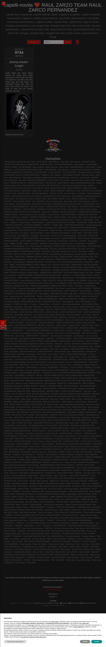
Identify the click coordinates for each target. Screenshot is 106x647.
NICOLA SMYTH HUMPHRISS (46, 417)
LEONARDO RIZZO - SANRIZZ (64, 359)
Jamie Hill (49, 309)
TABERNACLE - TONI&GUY (14, 523)
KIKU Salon (54, 349)
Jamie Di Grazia (38, 309)
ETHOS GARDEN (65, 257)
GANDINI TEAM (45, 272)
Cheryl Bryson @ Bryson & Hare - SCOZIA (65, 220)
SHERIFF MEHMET (72, 499)
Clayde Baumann (10, 230)
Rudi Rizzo (14, 473)
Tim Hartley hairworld (72, 536)
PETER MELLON (90, 433)
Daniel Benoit (45, 236)
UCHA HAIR (95, 544)
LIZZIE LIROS (9, 367)
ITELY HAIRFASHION (83, 301)
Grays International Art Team (30, 280)
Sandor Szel (85, 483)
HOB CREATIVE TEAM (58, 294)
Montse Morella (52, 404)
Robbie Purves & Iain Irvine (14, 457)
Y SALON (27, 560)
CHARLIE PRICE (59, 217)
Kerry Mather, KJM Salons (39, 349)
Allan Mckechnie (64, 178)
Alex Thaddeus (56, 175)
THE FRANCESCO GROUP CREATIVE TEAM (68, 531)
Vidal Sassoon (65, 549)
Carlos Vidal (45, 212)
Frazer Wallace (32, 272)
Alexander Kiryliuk (87, 175)
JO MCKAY (15, 320)
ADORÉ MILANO (25, 167)
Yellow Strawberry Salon (41, 560)
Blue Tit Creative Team (54, 201)
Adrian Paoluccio (52, 167)
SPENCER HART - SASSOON (89, 507)
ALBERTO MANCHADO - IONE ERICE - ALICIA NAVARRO (25, 172)
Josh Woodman (79, 336)
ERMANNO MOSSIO (34, 257)
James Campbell (72, 307)
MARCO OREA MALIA (69, 378)
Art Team (82, 193)
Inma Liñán (93, 299)
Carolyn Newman (53, 214)
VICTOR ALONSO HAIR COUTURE (46, 549)
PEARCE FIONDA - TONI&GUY (70, 433)
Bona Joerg (68, 201)
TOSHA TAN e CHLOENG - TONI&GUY (66, 541)
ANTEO (46, 191)
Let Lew (68, 362)
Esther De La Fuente (50, 257)
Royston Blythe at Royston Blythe (47, 470)
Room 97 (30, 468)
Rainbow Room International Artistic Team (20, 162)
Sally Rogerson (39, 478)
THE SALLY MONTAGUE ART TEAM (35, 533)
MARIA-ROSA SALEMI (33, 381)
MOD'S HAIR (92, 402)
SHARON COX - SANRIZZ (26, 499)
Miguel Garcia (26, 399)
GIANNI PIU (66, 275)
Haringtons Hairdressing (26, 288)
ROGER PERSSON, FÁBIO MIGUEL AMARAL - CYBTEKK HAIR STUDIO (67, 465)
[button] (53, 594)
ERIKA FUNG (20, 257)
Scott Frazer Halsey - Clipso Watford (77, 489)
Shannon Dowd (9, 499)
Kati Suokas (8, 346)
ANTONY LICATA (56, 193)
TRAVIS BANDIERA (11, 544)
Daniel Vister (82, 236)
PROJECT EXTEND (89, 439)
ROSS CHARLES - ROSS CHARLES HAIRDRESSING (55, 468)
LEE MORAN (92, 357)
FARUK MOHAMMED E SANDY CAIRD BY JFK (33, 265)
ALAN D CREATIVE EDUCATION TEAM (27, 170)
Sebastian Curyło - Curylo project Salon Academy (49, 491)
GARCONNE (57, 272)
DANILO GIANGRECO (30, 238)
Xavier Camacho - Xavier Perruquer (80, 557)
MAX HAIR (26, 388)
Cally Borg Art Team (37, 206)
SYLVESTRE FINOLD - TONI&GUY (42, 520)
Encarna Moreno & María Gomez (62, 254)
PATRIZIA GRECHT (39, 431)
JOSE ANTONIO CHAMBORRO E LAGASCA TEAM (45, 330)
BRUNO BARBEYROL (20, 206)
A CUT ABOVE (41, 162)
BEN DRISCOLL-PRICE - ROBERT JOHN (31, 199)
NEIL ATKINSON (23, 412)
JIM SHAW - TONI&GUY (68, 317)
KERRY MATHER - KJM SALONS (16, 349)
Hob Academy (44, 294)
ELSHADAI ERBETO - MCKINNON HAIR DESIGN (22, 251)
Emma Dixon (82, 251)
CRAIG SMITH (76, 233)
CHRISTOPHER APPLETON (32, 228)
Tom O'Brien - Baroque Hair (21, 539)
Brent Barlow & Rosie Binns (42, 204)
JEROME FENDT (10, 317)
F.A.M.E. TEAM (32, 259)
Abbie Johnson (53, 162)
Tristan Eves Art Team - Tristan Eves (61, 544)
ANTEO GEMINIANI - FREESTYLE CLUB (65, 191)
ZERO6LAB (9, 562)
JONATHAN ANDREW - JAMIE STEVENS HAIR (56, 323)
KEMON (98, 346)
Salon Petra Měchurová (67, 478)
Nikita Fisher (75, 417)
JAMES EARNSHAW (87, 307)
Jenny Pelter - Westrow (90, 315)
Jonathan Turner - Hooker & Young (80, 325)
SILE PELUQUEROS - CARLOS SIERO (53, 502)
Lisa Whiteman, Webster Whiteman (85, 365)
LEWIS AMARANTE (80, 362)
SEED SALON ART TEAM (78, 491)
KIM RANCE (64, 349)
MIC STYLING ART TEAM (21, 394)
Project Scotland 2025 (54, 441)
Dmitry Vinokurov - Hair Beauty (41, 246)
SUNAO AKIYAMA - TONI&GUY (15, 518)
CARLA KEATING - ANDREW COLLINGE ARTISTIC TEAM (44, 209)
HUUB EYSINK (29, 296)
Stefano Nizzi (76, 510)
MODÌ (6, 404)
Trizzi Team (85, 544)
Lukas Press (8, 375)
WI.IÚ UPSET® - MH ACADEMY (78, 552)
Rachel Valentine (48, 444)
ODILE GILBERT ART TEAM (21, 423)
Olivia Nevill (85, 423)
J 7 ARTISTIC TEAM (20, 304)
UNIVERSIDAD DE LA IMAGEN (34, 547)
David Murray (63, 241)
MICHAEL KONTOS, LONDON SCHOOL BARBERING (71, 394)
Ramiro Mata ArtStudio (17, 449)
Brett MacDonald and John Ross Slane (67, 204)
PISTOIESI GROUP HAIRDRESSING (39, 439)
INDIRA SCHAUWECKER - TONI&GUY (73, 299)
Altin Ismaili (23, 180)
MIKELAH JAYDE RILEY (52, 402)
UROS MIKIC (52, 547)
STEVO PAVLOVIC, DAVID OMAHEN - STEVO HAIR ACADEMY (77, 512)
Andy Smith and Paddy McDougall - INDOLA (78, 185)
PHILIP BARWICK (10, 436)
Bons (75, 201)
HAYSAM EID (21, 291)
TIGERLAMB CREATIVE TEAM (34, 536)
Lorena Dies (20, 367)
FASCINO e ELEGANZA (61, 265)
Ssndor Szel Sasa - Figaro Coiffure (57, 510)
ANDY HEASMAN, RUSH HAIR (33, 185)
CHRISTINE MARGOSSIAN (74, 225)
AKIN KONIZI (90, 167)
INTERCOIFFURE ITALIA (51, 301)
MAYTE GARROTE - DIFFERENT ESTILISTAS (60, 388)
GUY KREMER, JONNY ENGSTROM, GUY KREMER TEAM (77, 283)
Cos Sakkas (24, 233)
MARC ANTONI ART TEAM (24, 378)
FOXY (98, 267)
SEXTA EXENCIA (42, 497)
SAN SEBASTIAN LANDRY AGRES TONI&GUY (62, 483)
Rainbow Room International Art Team (55, 446)
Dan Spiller (35, 236)
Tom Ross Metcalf (38, 539)
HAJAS (70, 286)
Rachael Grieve (9, 444)
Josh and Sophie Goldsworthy (61, 336)
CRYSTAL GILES (10, 236)
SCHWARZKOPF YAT (39, 489)
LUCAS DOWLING (61, 370)
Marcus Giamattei (85, 378)
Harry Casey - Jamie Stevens (66, 288)
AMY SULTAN (90, 180)
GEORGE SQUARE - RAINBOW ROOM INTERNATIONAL (39, 275)
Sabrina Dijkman (46, 476)
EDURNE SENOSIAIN (40, 249)
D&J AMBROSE (23, 236)
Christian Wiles (57, 225)
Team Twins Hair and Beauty (32, 528)
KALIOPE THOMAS (36, 341)
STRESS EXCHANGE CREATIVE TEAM (29, 515)
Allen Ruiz (74, 178)
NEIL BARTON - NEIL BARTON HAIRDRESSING (48, 412)
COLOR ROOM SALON (89, 230)
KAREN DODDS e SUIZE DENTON (71, 341)
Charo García (72, 217)
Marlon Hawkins (50, 383)
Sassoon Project (23, 489)
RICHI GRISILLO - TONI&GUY (33, 454)
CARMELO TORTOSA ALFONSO (63, 212)
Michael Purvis (19, 396)
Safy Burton (64, 476)
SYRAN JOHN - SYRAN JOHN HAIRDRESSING (73, 520)
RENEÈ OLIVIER (65, 452)
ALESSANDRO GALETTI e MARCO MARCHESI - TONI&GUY (26, 175)
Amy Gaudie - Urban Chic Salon (71, 180)
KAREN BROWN (51, 341)
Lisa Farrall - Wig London (40, 365)
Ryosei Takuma (33, 476)
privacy (3, 327)
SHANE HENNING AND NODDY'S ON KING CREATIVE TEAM (73, 497)
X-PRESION (30, 557)
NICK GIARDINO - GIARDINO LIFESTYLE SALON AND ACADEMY (60, 415)
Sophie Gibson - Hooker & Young (16, 507)
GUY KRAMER (81, 280)
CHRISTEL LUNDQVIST (14, 225)
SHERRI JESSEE (87, 499)
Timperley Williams (88, 536)
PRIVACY (57, 603)
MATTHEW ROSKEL (70, 386)
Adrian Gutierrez (38, 167)
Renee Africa (53, 452)
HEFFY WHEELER (71, 291)
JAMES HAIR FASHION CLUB (20, 309)
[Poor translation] (7, 620)
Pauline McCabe (52, 433)
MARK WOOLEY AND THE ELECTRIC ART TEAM (61, 381)
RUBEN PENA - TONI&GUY (71, 470)
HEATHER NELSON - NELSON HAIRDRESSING (45, 291)
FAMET (12, 265)
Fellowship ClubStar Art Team (72, 267)
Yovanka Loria (96, 560)
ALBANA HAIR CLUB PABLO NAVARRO (85, 170)
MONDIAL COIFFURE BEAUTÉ (34, 404)
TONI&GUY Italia (90, 539)
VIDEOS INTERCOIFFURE (88, 603)
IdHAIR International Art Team (55, 296)
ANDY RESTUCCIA (53, 185)
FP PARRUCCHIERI (11, 270)
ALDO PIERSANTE (69, 172)
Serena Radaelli (95, 491)
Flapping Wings (89, 267)
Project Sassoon (39, 441)
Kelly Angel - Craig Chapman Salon (80, 346)
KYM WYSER (42, 354)
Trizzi (78, 544)
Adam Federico (79, 164)
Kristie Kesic (30, 354)
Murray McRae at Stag (62, 407)
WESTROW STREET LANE (55, 552)
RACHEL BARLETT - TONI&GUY (28, 444)
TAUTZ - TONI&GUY (43, 526)
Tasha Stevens (29, 526)
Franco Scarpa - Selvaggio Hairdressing (54, 270)
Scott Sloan (26, 491)
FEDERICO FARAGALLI (18, 267)
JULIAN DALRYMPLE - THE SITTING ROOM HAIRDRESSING (79, 338)
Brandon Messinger (23, 204)
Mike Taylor (54, 399)
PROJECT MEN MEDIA (22, 441)
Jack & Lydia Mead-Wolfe (71, 304)
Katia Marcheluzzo (20, 346)
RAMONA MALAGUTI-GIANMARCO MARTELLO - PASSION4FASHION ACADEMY (57, 449)
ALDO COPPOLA (54, 172)
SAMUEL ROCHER (37, 483)
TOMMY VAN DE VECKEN (56, 539)
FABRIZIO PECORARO (35, 262)
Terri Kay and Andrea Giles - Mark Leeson (69, 528)
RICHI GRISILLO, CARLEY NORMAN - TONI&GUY (64, 454)
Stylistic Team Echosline (89, 515)
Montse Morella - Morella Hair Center (17, 407)
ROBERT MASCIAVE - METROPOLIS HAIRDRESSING (73, 460)
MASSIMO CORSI (55, 386)
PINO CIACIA (19, 439)
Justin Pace (9, 341)
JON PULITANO (31, 323)
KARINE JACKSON (11, 344)
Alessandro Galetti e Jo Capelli (89, 172)
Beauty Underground (92, 196)
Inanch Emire (32, 299)
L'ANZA (62, 354)
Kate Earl (67, 344)
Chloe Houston (24, 222)
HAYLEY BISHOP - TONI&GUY (89, 288)
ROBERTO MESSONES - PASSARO (36, 462)
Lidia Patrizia (24, 365)
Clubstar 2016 (43, 230)
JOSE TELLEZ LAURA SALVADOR (67, 333)
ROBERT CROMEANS (93, 457)
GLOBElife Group (38, 603)
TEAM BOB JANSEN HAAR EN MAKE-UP (82, 526)
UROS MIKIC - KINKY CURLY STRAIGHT (73, 547)
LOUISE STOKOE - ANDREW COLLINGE (85, 367)
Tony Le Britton (17, 541)
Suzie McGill (53, 518)
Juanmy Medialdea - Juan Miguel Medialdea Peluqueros (24, 338)
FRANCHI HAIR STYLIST (29, 270)
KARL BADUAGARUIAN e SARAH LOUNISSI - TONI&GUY (41, 344)
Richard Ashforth (87, 452)
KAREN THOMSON (93, 341)
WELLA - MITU (38, 552)
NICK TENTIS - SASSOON (24, 417)
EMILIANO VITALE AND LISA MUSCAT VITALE (59, 251)
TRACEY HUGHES (89, 541)
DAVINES (82, 241)
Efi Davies (53, 249)
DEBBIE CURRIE (16, 243)
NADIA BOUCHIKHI (79, 407)
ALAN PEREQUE (50, 170)
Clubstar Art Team (55, 230)
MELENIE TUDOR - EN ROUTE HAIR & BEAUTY (65, 391)
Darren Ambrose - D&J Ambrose (89, 238)
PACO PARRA (64, 425)
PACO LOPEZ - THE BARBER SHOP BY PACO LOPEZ (37, 425)
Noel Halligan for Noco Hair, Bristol (34, 420)
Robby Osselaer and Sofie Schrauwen (39, 457)
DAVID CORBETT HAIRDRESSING (33, 241)
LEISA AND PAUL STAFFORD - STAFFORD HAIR (33, 359)
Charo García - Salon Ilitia (87, 217)
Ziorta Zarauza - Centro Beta (25, 562)
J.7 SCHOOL (55, 304)
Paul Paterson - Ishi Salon (24, 433)
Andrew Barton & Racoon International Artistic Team (76, 183)
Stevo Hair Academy (45, 512)
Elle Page (81, 249)
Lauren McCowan (45, 357)
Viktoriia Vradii (88, 549)
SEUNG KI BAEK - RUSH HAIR (22, 497)
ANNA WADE (26, 191)
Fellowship (56, 267)
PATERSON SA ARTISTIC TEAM (82, 425)
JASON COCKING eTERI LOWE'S (31, 312)
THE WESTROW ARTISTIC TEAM (74, 533)
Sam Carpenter (43, 481)
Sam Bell (32, 481)
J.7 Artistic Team (43, 304)
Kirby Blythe (14, 351)
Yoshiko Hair (69, 560)
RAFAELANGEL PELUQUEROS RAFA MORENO (74, 444)
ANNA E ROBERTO (74, 188)
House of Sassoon (16, 296)
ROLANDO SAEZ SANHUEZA (15, 468)
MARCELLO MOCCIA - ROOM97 (48, 378)
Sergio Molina (72, 494)
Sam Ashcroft (23, 481)
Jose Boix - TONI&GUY (82, 330)
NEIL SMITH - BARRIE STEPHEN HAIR (82, 412)
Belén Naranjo (9, 199)
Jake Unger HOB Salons (33, 307)
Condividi (53, 601)
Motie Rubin (36, 407)
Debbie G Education (31, 243)
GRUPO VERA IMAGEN (66, 280)
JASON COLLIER (51, 312)
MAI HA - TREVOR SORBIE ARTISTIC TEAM (53, 375)
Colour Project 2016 (11, 233)
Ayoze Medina (36, 196)
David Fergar (52, 241)
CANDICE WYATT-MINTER (56, 206)
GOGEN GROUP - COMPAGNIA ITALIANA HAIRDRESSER (39, 278)
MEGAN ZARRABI (38, 391)
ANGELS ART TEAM (58, 188)
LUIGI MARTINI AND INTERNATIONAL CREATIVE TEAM (79, 373)
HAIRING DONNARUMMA (39, 286)
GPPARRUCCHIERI (11, 280)
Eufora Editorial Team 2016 (84, 257)
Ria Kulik (76, 452)
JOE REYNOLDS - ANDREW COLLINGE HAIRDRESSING (42, 320)
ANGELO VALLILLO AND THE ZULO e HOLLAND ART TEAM (26, 188)
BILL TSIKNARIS (39, 201)
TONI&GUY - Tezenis (75, 539)
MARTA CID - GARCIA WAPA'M (69, 383)
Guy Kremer (92, 280)
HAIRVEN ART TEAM (59, 286)
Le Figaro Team (74, 357)
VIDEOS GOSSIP (74, 603)
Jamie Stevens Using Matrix (78, 309)
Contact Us (34, 42)
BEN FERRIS (52, 199)
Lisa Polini (54, 365)
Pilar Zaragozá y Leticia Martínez (65, 436)
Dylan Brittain (81, 246)
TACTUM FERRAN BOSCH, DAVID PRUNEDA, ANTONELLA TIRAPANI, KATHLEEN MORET (60, 523)
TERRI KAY (48, 528)
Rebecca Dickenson (39, 452)
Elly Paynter (90, 249)
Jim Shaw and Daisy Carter (88, 317)
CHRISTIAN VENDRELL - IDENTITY (37, 225)
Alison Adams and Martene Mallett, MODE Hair (40, 178)
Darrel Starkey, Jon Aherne (50, 238)
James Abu (47, 307)
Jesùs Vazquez (23, 317)
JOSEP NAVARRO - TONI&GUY (37, 336)
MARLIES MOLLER (36, 383)
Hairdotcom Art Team (21, 286)
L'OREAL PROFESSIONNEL (76, 354)
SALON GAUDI (52, 478)
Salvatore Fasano (10, 481)
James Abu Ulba (59, 307)
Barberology (66, 196)
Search (67, 42)
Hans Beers (79, 286)
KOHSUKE (21, 354)
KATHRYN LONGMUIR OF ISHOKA (85, 344)
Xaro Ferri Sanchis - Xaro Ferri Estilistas (50, 557)
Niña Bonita (86, 417)
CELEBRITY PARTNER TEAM (40, 217)
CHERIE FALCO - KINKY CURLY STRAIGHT (32, 220)
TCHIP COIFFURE (59, 526)
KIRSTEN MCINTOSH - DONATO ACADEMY (36, 351)
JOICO (67, 320)
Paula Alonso (40, 433)
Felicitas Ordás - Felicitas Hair (40, 267)
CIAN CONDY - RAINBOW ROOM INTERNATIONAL (77, 228)
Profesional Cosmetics (62, 439)
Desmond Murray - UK (20, 246)
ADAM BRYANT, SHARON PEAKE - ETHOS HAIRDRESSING (50, 164)
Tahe (97, 523)
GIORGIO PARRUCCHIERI (82, 275)
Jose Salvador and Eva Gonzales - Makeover (36, 333)
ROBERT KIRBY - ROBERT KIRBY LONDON (21, 460)
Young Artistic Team (83, 560)
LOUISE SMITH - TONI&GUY (58, 367)
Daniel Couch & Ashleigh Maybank (63, 236)
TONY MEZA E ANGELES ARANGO (37, 541)
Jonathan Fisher (61, 325)
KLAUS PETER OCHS (62, 351)
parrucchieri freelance (53, 590)
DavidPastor (73, 241)
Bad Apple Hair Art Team (52, 196)
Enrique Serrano (81, 254)
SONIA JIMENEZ (36, 504)
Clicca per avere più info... (15, 134)
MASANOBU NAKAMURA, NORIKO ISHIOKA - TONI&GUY (25, 386)
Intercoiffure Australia (11, 301)
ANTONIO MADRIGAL (40, 193)
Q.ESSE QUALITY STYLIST (90, 441)
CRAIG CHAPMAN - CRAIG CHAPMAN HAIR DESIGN (50, 233)
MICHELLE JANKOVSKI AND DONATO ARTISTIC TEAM (60, 396)
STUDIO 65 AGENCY (53, 515)
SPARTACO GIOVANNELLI (66, 507)
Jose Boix (69, 330)
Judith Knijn (50, 338)
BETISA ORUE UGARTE (22, 201)
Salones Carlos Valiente (86, 478)
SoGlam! (25, 504)
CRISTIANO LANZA (90, 233)
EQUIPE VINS (93, 254)
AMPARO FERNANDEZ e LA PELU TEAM (43, 180)
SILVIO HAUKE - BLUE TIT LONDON (83, 502)
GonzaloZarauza (68, 278)
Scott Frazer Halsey (55, 489)
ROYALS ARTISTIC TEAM (24, 470)
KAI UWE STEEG (21, 341)
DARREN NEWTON (11, 241)
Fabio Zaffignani (19, 262)
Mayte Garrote (36, 388)
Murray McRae (47, 407)
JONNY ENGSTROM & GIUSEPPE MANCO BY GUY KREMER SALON (38, 328)
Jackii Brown (18, 307)
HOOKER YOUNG (85, 294)
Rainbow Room (34, 446)
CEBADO (24, 217)
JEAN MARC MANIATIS (23, 315)
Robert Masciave (45, 460)
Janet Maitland (95, 309)
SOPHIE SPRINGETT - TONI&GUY (42, 507)
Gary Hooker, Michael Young (73, 272)
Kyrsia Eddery (53, 354)
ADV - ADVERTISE (49, 603)
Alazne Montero (63, 170)
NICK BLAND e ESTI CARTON (23, 415)
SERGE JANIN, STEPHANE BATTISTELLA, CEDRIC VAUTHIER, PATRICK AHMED (34, 494)
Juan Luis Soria (91, 336)
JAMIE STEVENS (60, 309)
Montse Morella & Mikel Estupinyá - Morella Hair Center (80, 404)
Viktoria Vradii (77, 549)
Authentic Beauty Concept (20, 196)
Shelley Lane (59, 499)
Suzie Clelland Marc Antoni (38, 518)
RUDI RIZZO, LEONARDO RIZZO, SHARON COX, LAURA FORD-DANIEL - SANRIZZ (50, 473)
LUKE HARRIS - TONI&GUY (24, 375)
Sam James (64, 481)
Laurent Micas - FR (60, 357)
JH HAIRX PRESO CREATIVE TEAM (43, 317)
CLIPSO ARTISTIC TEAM (27, 230)
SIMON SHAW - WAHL (12, 504)
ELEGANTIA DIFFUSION (67, 249)
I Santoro (39, 296)
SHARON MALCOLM (45, 499)
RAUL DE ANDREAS (11, 452)
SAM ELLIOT (54, 481)
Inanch (23, 299)
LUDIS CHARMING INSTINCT (30, 373)
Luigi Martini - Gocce (49, 373)
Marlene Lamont (22, 383)
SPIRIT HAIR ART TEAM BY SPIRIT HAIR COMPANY (23, 510)
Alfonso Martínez (15, 178)
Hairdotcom (8, 286)
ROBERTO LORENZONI (13, 462)
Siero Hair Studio (31, 502)
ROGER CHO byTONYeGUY (88, 462)
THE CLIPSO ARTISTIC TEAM (38, 531)
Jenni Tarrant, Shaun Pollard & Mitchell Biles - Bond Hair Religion (57, 315)
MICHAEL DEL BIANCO (41, 394)
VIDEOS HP (64, 603)
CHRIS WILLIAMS (95, 222)
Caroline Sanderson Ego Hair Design (32, 214)
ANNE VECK (37, 191)
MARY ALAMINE (88, 383)
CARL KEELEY (72, 206)
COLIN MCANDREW (71, 230)
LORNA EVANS (31, 367)
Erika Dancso (9, 257)
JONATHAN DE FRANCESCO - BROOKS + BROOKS (34, 325)
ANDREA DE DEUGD (18, 183)
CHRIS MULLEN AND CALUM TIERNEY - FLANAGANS (66, 222)
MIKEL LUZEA (65, 399)
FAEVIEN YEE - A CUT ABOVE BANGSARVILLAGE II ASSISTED (69, 262)
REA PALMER (26, 452)
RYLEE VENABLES (19, 476)
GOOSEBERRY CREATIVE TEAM (88, 278)
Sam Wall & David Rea (20, 483)
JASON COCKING (10, 312)
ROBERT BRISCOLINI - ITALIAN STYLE (69, 457)
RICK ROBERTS (91, 454)
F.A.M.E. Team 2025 (46, 259)
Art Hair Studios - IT (70, 193)
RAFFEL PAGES (22, 446)
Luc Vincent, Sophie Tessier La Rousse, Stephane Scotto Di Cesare (28, 370)
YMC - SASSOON (57, 560)
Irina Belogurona (68, 301)
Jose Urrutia (19, 336)
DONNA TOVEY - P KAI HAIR (64, 246)
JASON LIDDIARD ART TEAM (71, 312)
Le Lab (83, 357)
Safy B (55, 476)
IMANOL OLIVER (73, 296)
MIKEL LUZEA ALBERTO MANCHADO (27, 402)
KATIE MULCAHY (35, 346)
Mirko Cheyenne (68, 402)
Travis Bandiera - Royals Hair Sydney (33, 544)
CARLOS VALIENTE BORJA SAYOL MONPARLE (22, 212)
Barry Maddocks (78, 196)
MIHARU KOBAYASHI (41, 399)
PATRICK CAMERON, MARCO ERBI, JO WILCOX (59, 428)
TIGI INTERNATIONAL (55, 536)
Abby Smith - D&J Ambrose (70, 162)
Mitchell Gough (80, 402)
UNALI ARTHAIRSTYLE (12, 547)
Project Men (8, 441)
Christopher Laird (50, 228)
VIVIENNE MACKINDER (22, 552)
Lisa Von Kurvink (65, 365)
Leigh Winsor (8, 359)
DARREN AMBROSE (68, 238)
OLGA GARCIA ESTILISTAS (43, 423)
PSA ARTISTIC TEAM (71, 441)
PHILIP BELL (23, 436)
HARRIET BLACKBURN (45, 288)
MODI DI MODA (15, 404)
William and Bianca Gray (80, 555)
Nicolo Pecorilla (64, 417)
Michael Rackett (32, 396)
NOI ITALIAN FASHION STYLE (59, 420)
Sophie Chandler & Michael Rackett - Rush (80, 504)
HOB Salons (73, 294)
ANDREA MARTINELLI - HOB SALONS (41, 183)
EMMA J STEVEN (41, 254)
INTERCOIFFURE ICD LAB (31, 301)
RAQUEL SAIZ (94, 449)
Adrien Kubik (63, 167)
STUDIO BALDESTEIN (70, 515)
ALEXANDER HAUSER (71, 175)
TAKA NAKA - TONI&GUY (13, 526)
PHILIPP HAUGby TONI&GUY (40, 436)
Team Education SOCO (12, 528)
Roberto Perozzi (57, 462)
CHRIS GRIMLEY (38, 222)
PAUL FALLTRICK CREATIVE (58, 431)
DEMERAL (44, 243)
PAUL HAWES (76, 431)
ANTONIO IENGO (24, 193)
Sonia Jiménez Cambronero (53, 504)
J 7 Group (32, 304)
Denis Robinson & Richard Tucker (61, 243)
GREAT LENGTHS (49, 280)
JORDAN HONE (72, 328)
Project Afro (76, 439)
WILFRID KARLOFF (62, 555)
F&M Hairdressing (18, 259)
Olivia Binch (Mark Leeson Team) (67, 423)
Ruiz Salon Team (89, 473)
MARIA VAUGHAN (17, 381)
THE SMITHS (55, 533)
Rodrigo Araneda (71, 462)
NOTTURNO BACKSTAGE (82, 420)
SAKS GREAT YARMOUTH (79, 476)
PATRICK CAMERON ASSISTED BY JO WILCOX (22, 428)
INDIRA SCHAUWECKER (48, 299)
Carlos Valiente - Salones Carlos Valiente (82, 209)
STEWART (9, 515)
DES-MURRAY (80, 243)
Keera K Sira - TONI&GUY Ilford (55, 346)
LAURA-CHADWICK (30, 357)
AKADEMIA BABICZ (77, 167)
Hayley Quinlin (9, 291)
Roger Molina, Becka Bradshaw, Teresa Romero (21, 465)
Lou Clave (42, 367)
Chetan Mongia (87, 220)
